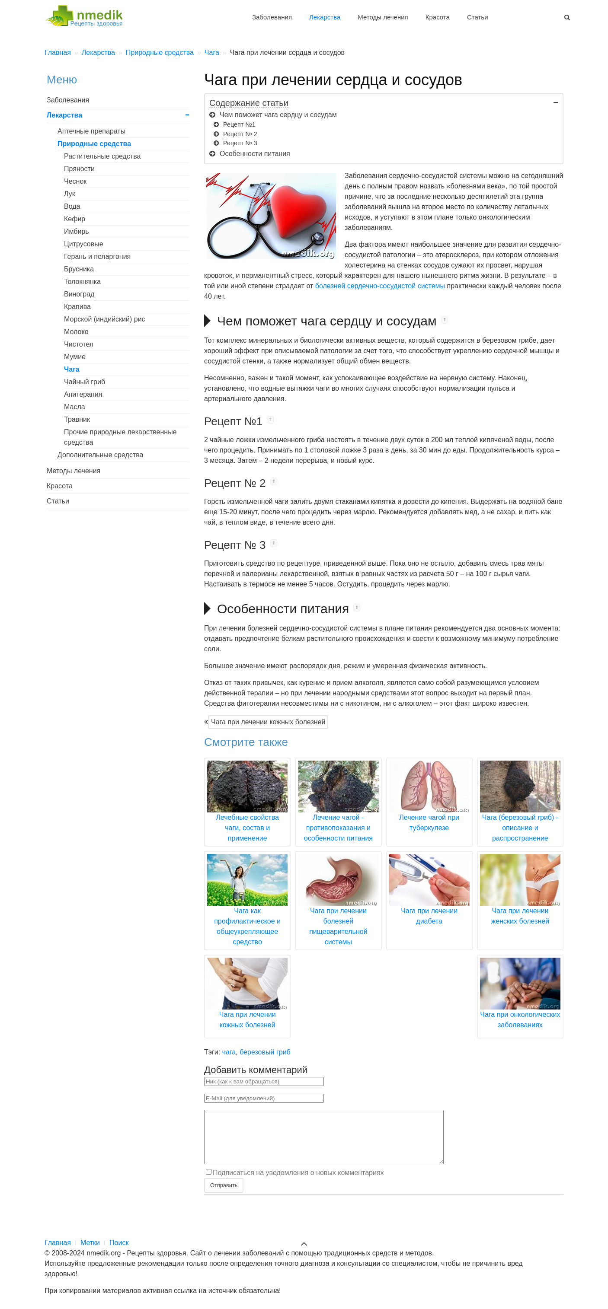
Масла (74, 407)
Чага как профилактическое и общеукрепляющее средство (247, 911)
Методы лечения (383, 17)
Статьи (477, 17)
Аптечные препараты (91, 131)
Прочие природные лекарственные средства (120, 437)
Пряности (79, 168)
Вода (72, 206)
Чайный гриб (84, 381)
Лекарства (324, 17)
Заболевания (272, 17)
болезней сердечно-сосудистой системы (380, 286)
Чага (72, 369)
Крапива (77, 306)
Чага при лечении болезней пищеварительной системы (338, 911)
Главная (58, 1242)
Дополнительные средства (100, 455)
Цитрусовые (83, 244)
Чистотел (78, 344)
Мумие (75, 356)
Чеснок (75, 181)
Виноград (79, 294)
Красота (438, 17)
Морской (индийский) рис (104, 319)
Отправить (223, 1195)
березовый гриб (265, 1052)
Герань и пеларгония (97, 256)
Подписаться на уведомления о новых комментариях (298, 1183)
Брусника (79, 269)
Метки (90, 1242)
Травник (77, 419)
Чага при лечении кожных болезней (268, 722)
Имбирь (76, 231)
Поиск (118, 1242)
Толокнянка (82, 281)
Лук (69, 193)
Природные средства (94, 143)
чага (229, 1052)
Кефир (74, 219)
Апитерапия (83, 394)
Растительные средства (102, 156)
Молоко (76, 331)
